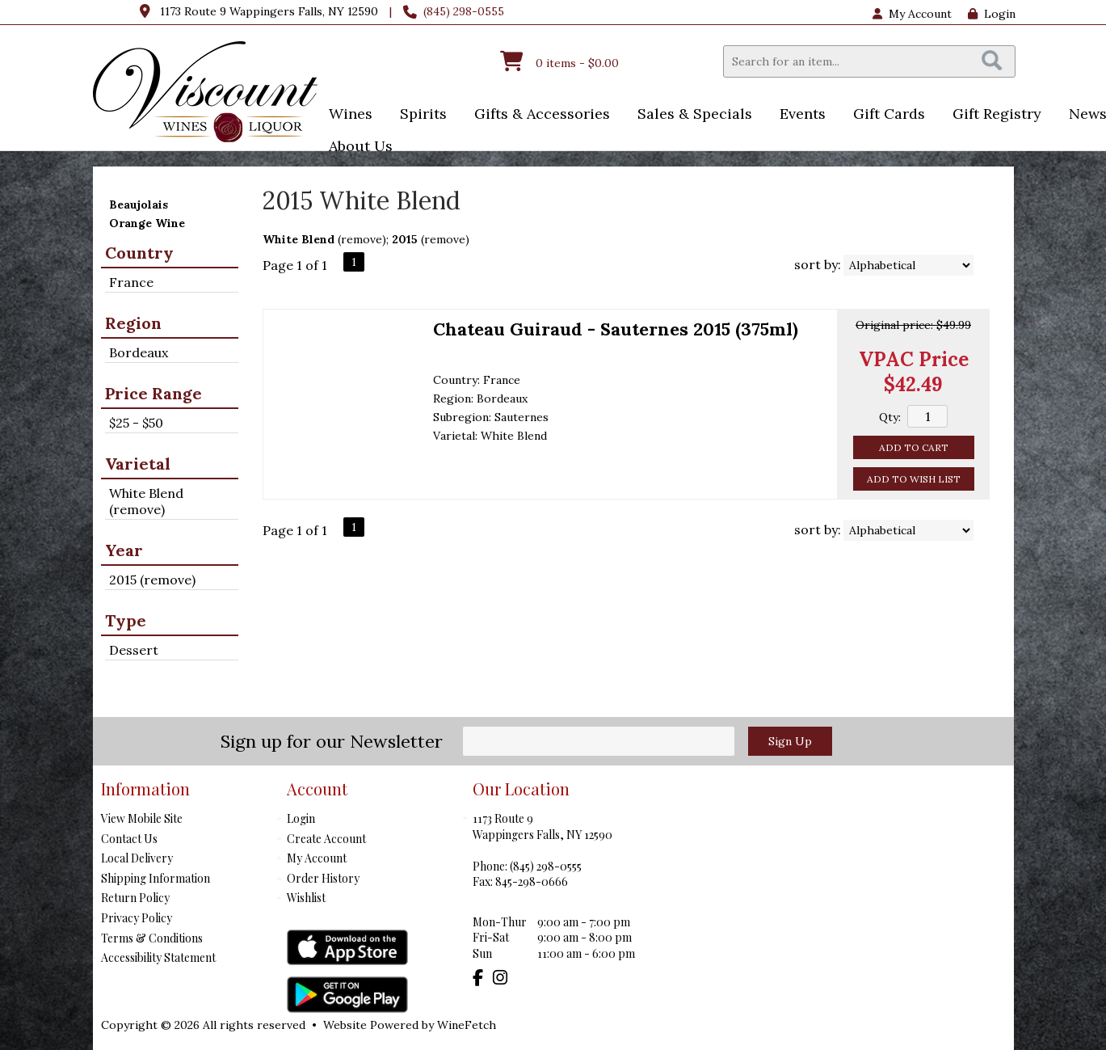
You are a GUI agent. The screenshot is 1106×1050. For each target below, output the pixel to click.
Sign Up (790, 741)
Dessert (133, 650)
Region (133, 323)
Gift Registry (997, 113)
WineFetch (466, 1025)
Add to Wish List (914, 479)
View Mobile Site (142, 818)
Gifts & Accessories (536, 115)
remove (361, 239)
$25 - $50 (136, 423)
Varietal (137, 463)
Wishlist (306, 897)
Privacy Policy (136, 918)
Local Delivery (137, 858)
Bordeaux (138, 352)
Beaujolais (138, 204)
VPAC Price (914, 359)
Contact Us (129, 838)
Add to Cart (913, 447)
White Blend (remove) (146, 501)
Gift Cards (889, 113)
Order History (323, 878)
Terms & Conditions (152, 938)
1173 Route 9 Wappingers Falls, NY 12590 (269, 11)
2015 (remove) (152, 579)
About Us (355, 147)
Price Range (153, 393)
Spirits (418, 115)
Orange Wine (147, 223)
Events (797, 115)
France (131, 282)
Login (992, 13)
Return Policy (135, 897)
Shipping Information (155, 878)
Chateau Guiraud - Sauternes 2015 (615, 329)
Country (139, 252)
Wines (345, 115)
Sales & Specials (689, 115)
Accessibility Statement (158, 957)
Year (124, 550)
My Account (317, 858)
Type (125, 620)
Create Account (326, 838)
